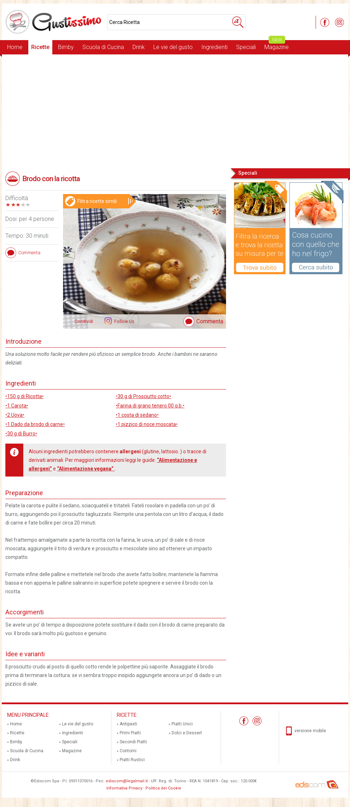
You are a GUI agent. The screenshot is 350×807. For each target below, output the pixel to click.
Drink (139, 47)
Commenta (209, 321)
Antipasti (128, 723)
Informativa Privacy (124, 788)
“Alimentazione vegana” (86, 469)
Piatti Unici (182, 723)
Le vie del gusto (173, 47)
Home (15, 47)
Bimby (66, 47)
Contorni (128, 750)
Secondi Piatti (133, 741)
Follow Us (123, 321)
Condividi (84, 321)
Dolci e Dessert (187, 732)
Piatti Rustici (132, 759)
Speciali (246, 47)
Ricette (40, 47)
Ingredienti (214, 47)
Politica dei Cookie (163, 788)
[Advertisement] (175, 111)
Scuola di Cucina (103, 47)
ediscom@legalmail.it (127, 781)
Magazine (276, 45)
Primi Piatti (130, 732)
